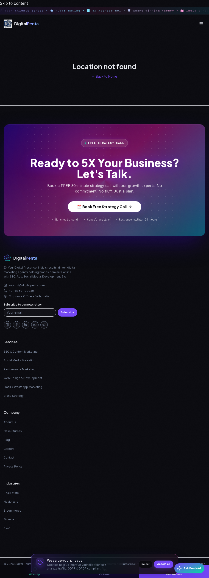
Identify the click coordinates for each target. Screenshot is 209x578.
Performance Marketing (20, 369)
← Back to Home (104, 76)
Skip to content (14, 3)
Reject (146, 564)
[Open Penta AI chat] (189, 568)
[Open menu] (201, 24)
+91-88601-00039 (19, 290)
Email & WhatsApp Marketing (23, 387)
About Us (10, 422)
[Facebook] (16, 325)
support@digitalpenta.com (24, 285)
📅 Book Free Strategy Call (104, 207)
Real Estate (11, 493)
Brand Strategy (14, 395)
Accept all (163, 564)
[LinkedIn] (25, 325)
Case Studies (13, 431)
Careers (9, 448)
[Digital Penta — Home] (21, 24)
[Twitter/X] (44, 325)
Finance (9, 519)
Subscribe (67, 312)
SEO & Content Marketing (21, 351)
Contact (9, 457)
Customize (128, 564)
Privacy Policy (13, 466)
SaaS (7, 528)
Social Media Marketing (19, 360)
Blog (7, 440)
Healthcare (11, 501)
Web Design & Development (23, 378)
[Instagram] (7, 325)
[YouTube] (35, 325)
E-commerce (12, 510)
